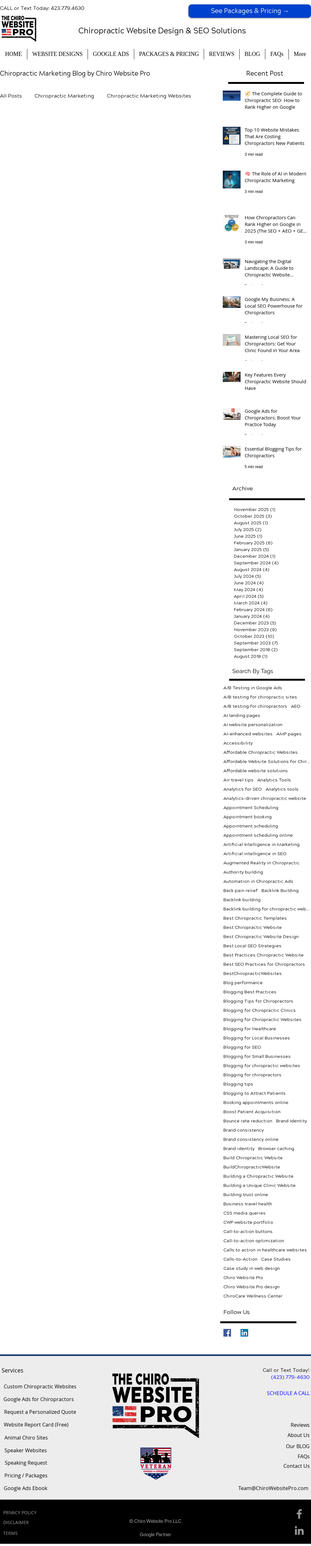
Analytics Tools (274, 780)
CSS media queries (244, 1213)
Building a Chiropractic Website (258, 1176)
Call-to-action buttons (248, 1231)
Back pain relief (240, 890)
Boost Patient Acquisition (252, 1111)
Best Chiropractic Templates (255, 918)
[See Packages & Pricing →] (250, 11)
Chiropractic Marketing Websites (149, 96)
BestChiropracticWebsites (252, 973)
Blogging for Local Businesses (256, 1038)
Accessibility (238, 743)
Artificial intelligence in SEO (255, 853)
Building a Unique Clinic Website (259, 1185)
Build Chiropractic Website (253, 1158)
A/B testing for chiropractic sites (260, 697)
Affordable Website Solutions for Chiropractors (267, 761)
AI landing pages (241, 715)
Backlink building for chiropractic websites (267, 909)
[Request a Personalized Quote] (40, 1412)
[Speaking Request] (26, 1463)
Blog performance (243, 982)
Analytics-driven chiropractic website (264, 798)
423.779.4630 (67, 8)
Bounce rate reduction (247, 1121)
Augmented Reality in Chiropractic (261, 863)
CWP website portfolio (248, 1222)
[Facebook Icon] (299, 1514)
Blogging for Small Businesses (257, 1056)
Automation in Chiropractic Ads (258, 881)
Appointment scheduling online (258, 835)
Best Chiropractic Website (252, 927)
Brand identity (239, 1148)
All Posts (11, 96)
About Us (299, 1435)
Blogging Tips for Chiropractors (258, 1001)
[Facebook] (227, 1333)
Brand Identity (291, 1121)
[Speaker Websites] (25, 1450)
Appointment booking (247, 817)
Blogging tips (238, 1084)
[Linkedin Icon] (299, 1530)
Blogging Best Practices (249, 992)
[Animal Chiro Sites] (26, 1438)
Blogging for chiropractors (252, 1075)
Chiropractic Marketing (64, 96)
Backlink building (242, 899)
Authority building (243, 872)
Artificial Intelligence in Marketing (261, 844)
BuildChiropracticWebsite (251, 1167)
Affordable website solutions (255, 770)
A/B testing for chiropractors (255, 706)
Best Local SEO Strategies (252, 946)
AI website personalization (252, 724)
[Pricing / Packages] (26, 1475)
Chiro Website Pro (243, 1277)
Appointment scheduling (250, 826)
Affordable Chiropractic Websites (260, 752)
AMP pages (288, 734)
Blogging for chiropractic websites (261, 1065)
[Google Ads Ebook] (26, 1488)
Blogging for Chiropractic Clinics (259, 1010)
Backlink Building (280, 890)
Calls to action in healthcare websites (265, 1250)
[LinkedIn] (244, 1333)
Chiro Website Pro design (251, 1287)
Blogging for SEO (242, 1047)
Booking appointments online (255, 1102)
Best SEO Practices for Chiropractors (264, 964)
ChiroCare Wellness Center (252, 1296)
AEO (296, 706)
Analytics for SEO (242, 789)
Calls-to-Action (240, 1259)
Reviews (300, 1424)
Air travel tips (238, 780)
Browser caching (276, 1148)
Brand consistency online (251, 1139)
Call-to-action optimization (253, 1240)
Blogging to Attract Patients (254, 1093)
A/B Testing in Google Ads (252, 688)
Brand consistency (243, 1130)
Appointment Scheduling (250, 807)
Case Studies (276, 1259)
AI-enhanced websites (248, 734)
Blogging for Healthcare (249, 1029)
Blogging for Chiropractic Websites (262, 1019)
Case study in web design (251, 1268)
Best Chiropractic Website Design (261, 936)
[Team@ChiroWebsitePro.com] (273, 1488)
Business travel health (247, 1204)
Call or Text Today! (286, 1370)
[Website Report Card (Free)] (36, 1425)
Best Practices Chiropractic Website (263, 955)
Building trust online (245, 1194)
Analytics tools (282, 789)
